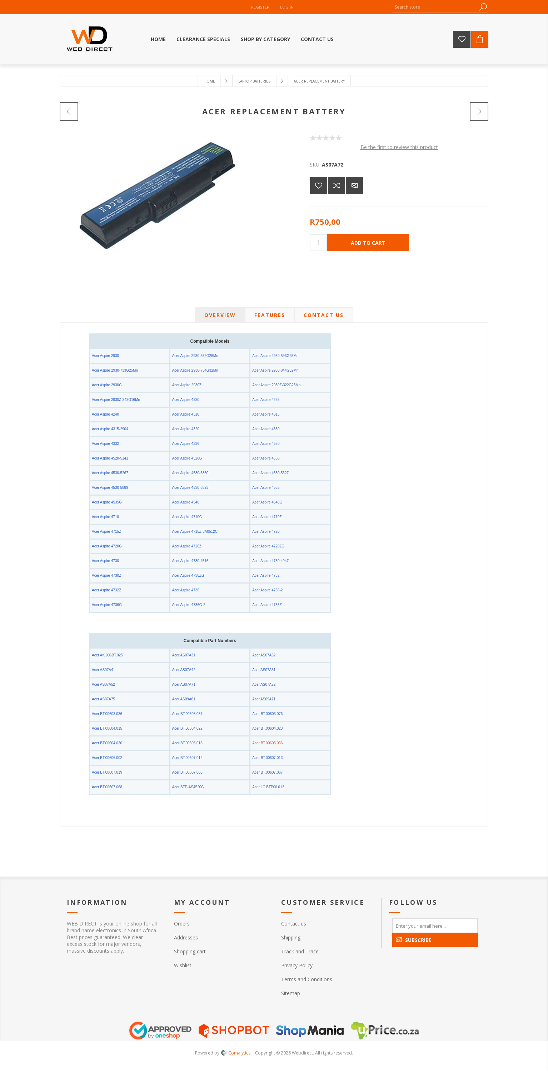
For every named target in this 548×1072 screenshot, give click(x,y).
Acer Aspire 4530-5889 (110, 488)
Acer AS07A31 (183, 655)
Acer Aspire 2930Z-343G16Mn (116, 400)
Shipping (290, 937)
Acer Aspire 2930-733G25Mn (115, 370)
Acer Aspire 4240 (105, 414)
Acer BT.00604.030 (107, 743)
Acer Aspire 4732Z (106, 590)
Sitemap (290, 993)
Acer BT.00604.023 (267, 728)
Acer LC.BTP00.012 (268, 787)
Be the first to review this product (399, 147)
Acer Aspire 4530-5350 (190, 473)
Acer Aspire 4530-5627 (270, 473)
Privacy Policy (297, 965)
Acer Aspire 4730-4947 (270, 561)
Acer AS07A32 (263, 655)
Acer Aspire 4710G (187, 517)
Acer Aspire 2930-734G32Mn (195, 370)
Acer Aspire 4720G (107, 546)
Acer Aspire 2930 (105, 356)
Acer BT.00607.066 (187, 772)
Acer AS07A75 (103, 699)
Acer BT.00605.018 (187, 743)
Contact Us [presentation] (324, 315)
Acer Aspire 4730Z (106, 575)
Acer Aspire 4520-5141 (110, 458)
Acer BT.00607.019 (107, 772)
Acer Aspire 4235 (265, 400)
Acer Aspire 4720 (265, 531)
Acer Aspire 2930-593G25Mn (275, 356)
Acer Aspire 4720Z (186, 546)
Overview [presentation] (220, 315)
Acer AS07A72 (263, 684)
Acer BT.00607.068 (107, 787)
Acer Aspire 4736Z (267, 605)
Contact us (293, 923)
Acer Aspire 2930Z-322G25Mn (276, 385)
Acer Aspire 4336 (185, 444)
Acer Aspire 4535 (265, 488)
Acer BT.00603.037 (187, 714)
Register (260, 7)
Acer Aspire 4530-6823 (190, 488)
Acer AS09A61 (183, 699)
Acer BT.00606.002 (107, 758)
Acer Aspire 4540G (267, 502)
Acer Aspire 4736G (107, 605)
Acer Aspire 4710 (105, 517)
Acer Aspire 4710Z (267, 517)
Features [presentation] (269, 315)
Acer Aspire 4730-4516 (190, 561)
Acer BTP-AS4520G (188, 787)
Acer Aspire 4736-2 (267, 590)
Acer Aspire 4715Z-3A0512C (195, 531)
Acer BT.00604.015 (107, 728)
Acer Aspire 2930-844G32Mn (275, 370)
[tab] (220, 315)
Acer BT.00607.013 (267, 758)
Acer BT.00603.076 (267, 714)
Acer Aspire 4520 (265, 444)
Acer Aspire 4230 (185, 400)
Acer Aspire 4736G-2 (188, 605)
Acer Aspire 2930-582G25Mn (195, 356)
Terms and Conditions (306, 979)
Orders (182, 923)
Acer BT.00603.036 (107, 714)
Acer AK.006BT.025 (107, 655)
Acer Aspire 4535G (107, 502)
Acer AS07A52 (103, 684)
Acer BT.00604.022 (187, 728)
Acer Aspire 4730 (105, 561)
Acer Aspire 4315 (265, 414)
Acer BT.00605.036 (267, 743)
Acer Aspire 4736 (185, 590)
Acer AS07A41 (103, 670)
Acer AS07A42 (183, 670)
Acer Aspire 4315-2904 (110, 429)
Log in (287, 7)
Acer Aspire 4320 (185, 429)
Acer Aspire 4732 (265, 575)
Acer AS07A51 (263, 670)
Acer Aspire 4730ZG (188, 575)
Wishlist (182, 965)
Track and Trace (300, 951)
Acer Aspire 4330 (265, 429)
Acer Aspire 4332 (105, 444)
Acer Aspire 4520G (187, 458)
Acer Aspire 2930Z (186, 385)
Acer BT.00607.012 (187, 758)
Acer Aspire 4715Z (106, 531)
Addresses (186, 937)
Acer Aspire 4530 (265, 458)
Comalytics (235, 1053)
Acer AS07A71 (183, 684)
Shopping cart (190, 951)
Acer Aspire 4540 (185, 502)
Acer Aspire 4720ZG (268, 546)
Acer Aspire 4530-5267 (110, 473)
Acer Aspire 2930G (107, 385)
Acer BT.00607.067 (267, 772)
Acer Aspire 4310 (185, 414)
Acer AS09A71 (263, 699)
